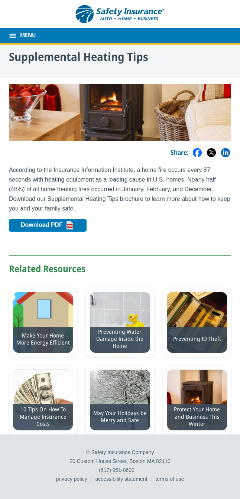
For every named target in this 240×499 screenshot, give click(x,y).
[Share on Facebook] (197, 153)
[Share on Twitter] (211, 153)
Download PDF (54, 225)
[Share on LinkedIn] (225, 153)
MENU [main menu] (28, 36)
